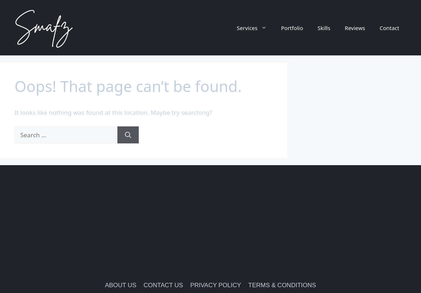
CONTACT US (163, 285)
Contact (389, 28)
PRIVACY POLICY (215, 285)
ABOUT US (121, 285)
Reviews (355, 28)
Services (255, 28)
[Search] (128, 135)
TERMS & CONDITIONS (282, 285)
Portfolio (292, 28)
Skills (324, 28)
